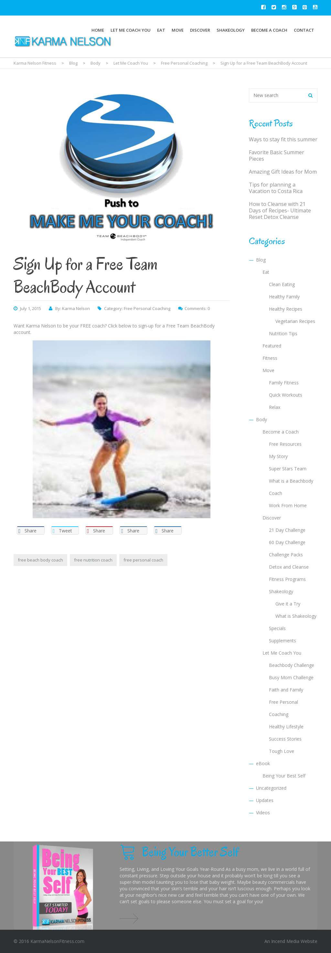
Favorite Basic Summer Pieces (276, 155)
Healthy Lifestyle (286, 726)
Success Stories (285, 739)
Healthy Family (284, 297)
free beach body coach (40, 560)
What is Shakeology (295, 616)
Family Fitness (284, 383)
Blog (261, 260)
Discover (200, 30)
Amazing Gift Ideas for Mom (283, 171)
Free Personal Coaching (147, 308)
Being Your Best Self (283, 776)
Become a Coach (269, 30)
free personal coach (143, 560)
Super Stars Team (287, 469)
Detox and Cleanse (289, 567)
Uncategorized (271, 788)
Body (261, 419)
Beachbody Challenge (291, 665)
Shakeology (231, 30)
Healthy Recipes (285, 309)
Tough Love (281, 751)
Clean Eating (282, 284)
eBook (263, 763)
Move (178, 30)
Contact (304, 30)
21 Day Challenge (287, 530)
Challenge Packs (286, 554)
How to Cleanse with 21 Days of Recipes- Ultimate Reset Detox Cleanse (280, 210)
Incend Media (285, 941)
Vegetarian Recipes (295, 321)
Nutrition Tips (283, 333)
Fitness (269, 358)
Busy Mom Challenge (291, 677)
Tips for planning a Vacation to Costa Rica (276, 188)
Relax (274, 407)
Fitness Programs (287, 579)
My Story (278, 456)
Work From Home (288, 505)
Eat (161, 30)
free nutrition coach (93, 560)
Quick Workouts (285, 395)
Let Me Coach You (131, 30)
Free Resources (285, 444)
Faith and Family (286, 690)
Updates (264, 800)
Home (97, 30)
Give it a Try (287, 604)
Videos (263, 812)
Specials (277, 628)
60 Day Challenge (287, 542)
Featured (271, 346)
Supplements (282, 640)
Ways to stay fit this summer (283, 139)
